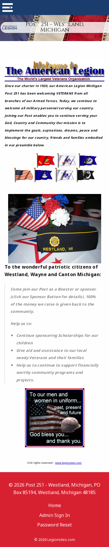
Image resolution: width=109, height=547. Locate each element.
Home (54, 505)
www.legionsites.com (68, 462)
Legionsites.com (61, 539)
